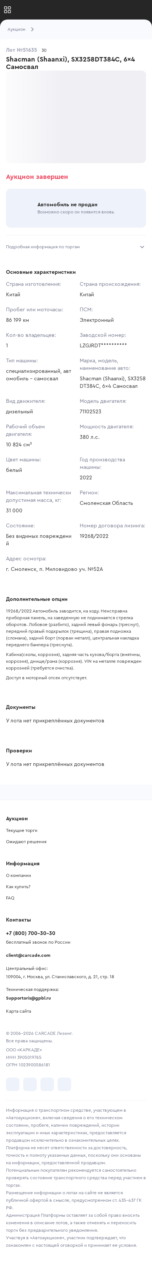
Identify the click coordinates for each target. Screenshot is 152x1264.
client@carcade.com (28, 955)
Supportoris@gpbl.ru (28, 998)
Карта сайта (18, 1011)
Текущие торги (21, 830)
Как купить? (18, 886)
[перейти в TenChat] (64, 1084)
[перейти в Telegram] (30, 1084)
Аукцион (16, 29)
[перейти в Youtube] (47, 1084)
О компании (18, 875)
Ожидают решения (26, 841)
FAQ (10, 898)
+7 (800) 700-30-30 (30, 933)
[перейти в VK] (12, 1084)
